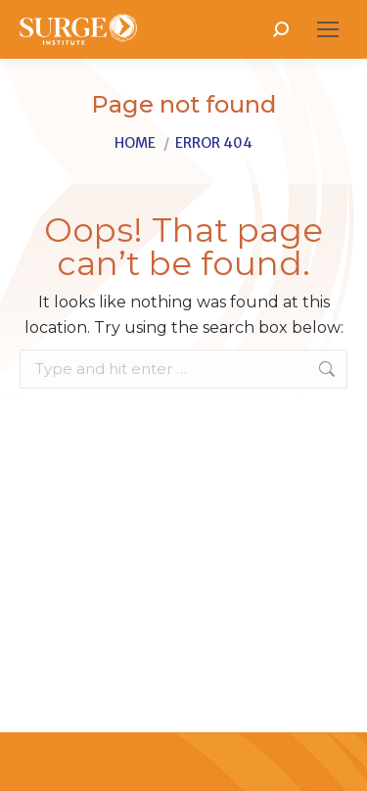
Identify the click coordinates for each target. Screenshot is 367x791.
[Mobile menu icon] (327, 29)
